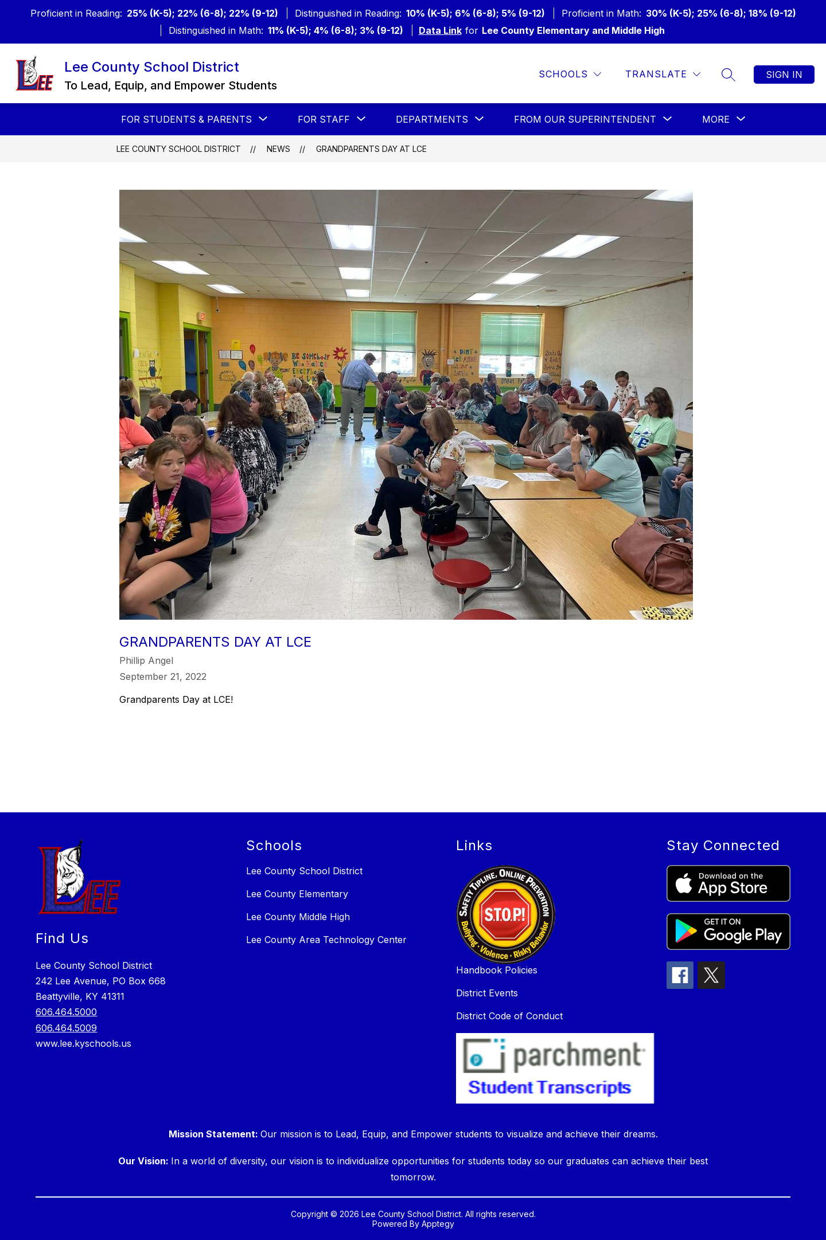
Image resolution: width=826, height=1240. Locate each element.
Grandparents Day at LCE (371, 149)
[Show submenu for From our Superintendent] (585, 119)
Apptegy (438, 1224)
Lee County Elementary (297, 893)
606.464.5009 (66, 1028)
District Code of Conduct (509, 1016)
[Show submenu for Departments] (432, 119)
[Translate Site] (662, 74)
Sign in (784, 74)
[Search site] (728, 74)
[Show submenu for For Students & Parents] (186, 119)
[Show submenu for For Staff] (324, 119)
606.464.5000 (66, 1012)
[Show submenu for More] (716, 119)
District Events (487, 993)
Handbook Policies (496, 970)
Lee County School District (178, 149)
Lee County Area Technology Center (326, 939)
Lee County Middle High (298, 916)
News (278, 149)
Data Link (440, 30)
